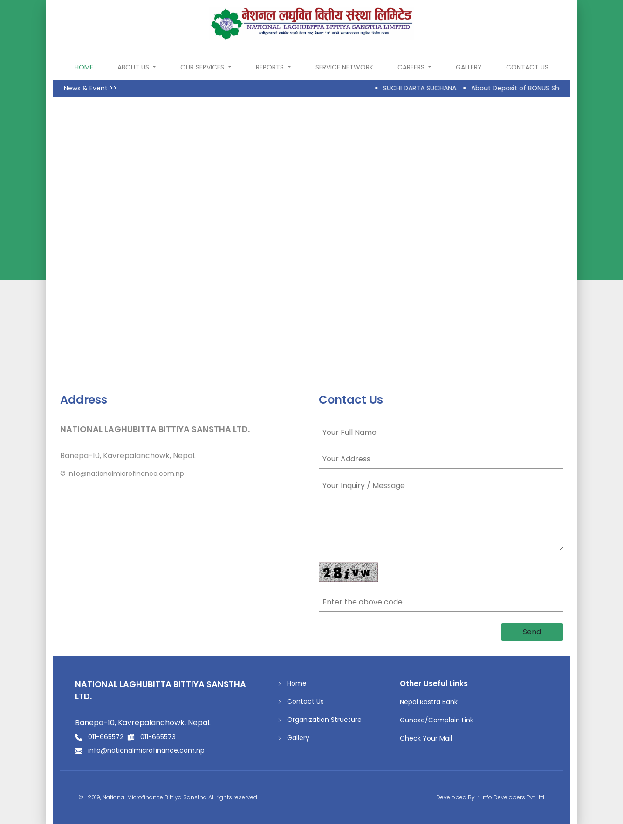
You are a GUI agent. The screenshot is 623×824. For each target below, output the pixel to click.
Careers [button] (411, 67)
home (86, 67)
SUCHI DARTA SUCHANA (422, 88)
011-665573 (158, 737)
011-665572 (105, 737)
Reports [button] (271, 67)
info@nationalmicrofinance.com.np (126, 473)
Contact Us (527, 67)
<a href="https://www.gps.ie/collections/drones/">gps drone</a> (311, 237)
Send (532, 631)
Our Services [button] (203, 67)
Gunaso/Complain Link (436, 720)
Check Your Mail (426, 738)
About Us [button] (134, 67)
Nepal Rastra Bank (429, 702)
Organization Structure (320, 719)
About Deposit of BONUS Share (523, 88)
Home (292, 683)
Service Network (344, 67)
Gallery (469, 67)
